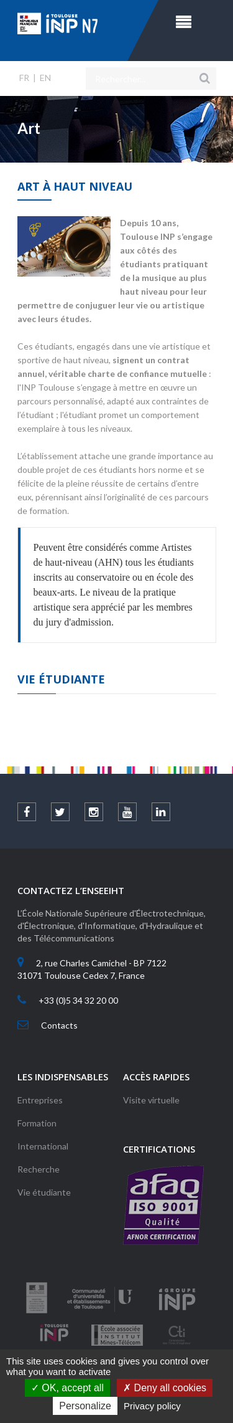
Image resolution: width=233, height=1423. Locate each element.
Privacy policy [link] (152, 1406)
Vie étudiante (44, 1192)
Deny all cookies (164, 1388)
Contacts (59, 1025)
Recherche (38, 1169)
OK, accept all (67, 1388)
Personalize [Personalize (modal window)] (85, 1406)
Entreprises (40, 1100)
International (42, 1146)
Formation (37, 1123)
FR (24, 77)
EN (45, 77)
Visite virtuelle (151, 1100)
